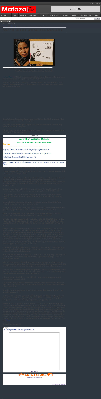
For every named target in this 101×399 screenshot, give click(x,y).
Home (4, 26)
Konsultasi (33, 15)
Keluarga (13, 26)
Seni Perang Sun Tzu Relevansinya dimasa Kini (18, 330)
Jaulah (65, 15)
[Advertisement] (34, 101)
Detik (8, 320)
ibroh (8, 26)
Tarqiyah (44, 15)
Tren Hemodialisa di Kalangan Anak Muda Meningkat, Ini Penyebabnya (27, 153)
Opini (14, 15)
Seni (96, 15)
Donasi (74, 15)
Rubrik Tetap (55, 15)
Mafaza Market (85, 15)
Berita (6, 15)
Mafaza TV (23, 15)
